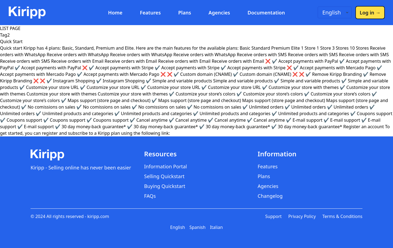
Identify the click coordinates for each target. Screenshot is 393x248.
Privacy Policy (302, 216)
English (177, 227)
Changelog (270, 196)
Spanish (197, 227)
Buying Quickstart (164, 186)
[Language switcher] (335, 12)
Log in (370, 12)
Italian (216, 227)
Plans (184, 12)
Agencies (219, 12)
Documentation (266, 12)
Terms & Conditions (342, 216)
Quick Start (11, 41)
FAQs (150, 196)
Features (150, 12)
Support (273, 216)
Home (115, 12)
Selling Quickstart (164, 176)
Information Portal (165, 166)
